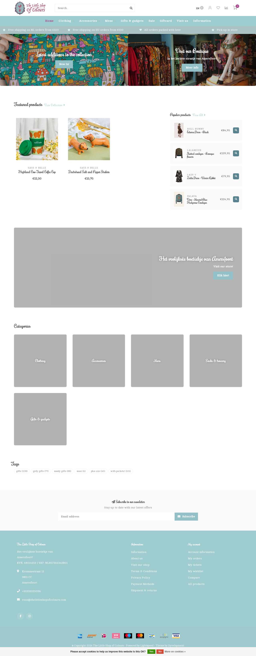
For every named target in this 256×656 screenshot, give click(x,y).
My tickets (195, 564)
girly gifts (41, 471)
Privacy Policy (140, 577)
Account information (201, 552)
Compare (194, 577)
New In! (64, 64)
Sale (152, 20)
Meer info (192, 67)
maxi (81, 471)
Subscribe (186, 516)
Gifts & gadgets (132, 20)
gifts (22, 471)
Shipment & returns (144, 590)
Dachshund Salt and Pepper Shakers (89, 172)
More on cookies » (175, 651)
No (160, 651)
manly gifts (62, 471)
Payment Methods (142, 584)
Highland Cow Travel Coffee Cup (37, 172)
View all (199, 115)
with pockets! (121, 471)
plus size (98, 471)
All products (196, 584)
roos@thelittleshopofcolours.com (44, 599)
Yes (151, 651)
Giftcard (166, 20)
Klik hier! (223, 275)
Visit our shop (140, 564)
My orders (195, 558)
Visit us (182, 20)
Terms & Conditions (144, 571)
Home (49, 20)
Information (202, 20)
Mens (109, 20)
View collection (54, 105)
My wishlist (195, 571)
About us (137, 558)
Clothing (65, 20)
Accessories (88, 20)
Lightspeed (146, 645)
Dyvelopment (176, 645)
